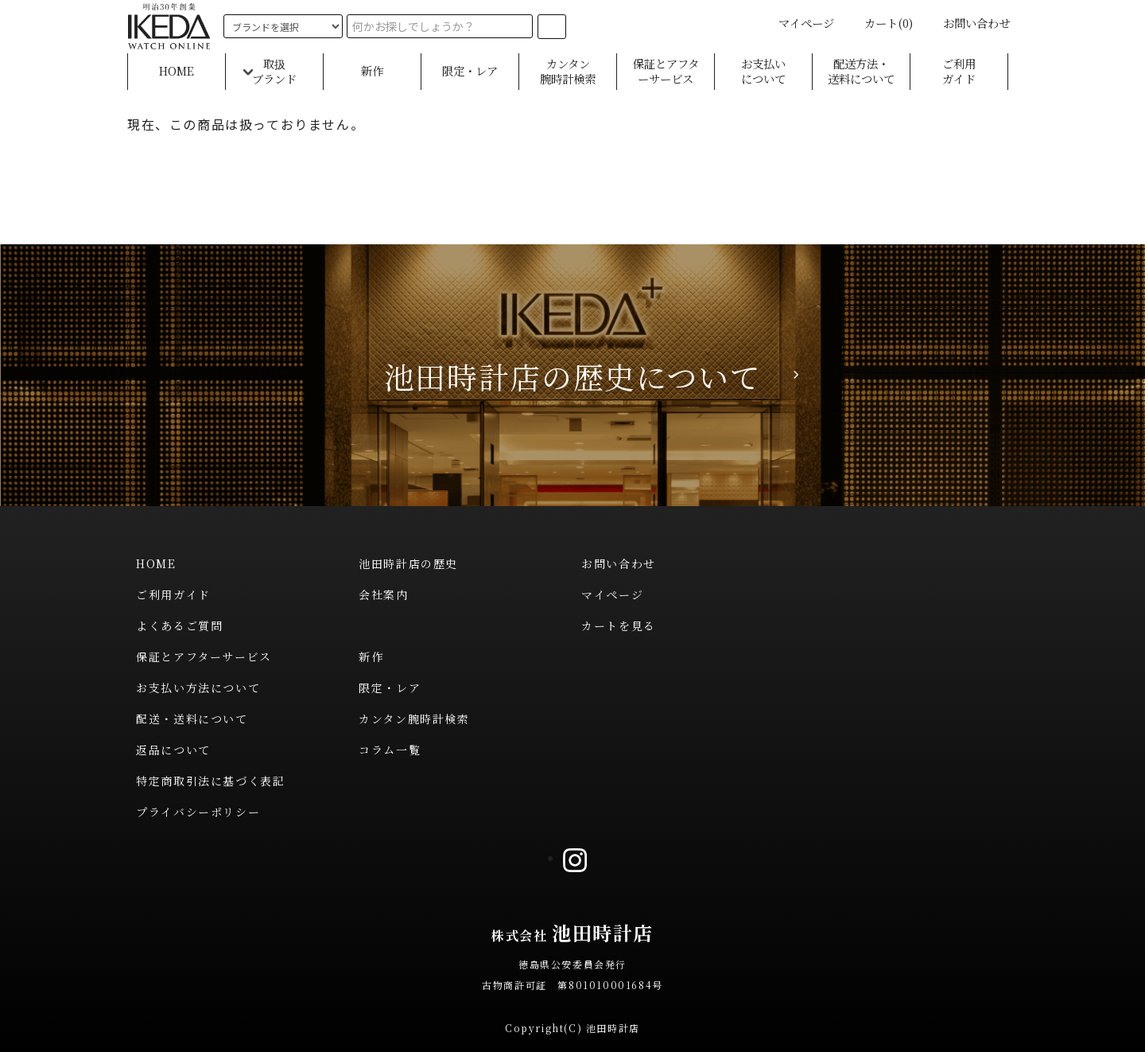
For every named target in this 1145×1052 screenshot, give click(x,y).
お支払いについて (763, 71)
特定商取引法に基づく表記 (210, 781)
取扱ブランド (274, 71)
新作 (372, 71)
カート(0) (879, 22)
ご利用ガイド (959, 71)
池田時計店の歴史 (408, 563)
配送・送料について (191, 719)
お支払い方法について (198, 687)
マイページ (796, 22)
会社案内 (383, 594)
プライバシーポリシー (198, 812)
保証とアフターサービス (666, 71)
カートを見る (618, 625)
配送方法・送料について (861, 71)
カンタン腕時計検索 (568, 71)
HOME (176, 71)
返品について (173, 750)
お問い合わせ (967, 22)
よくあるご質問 (179, 625)
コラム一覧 (390, 750)
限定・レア (470, 71)
